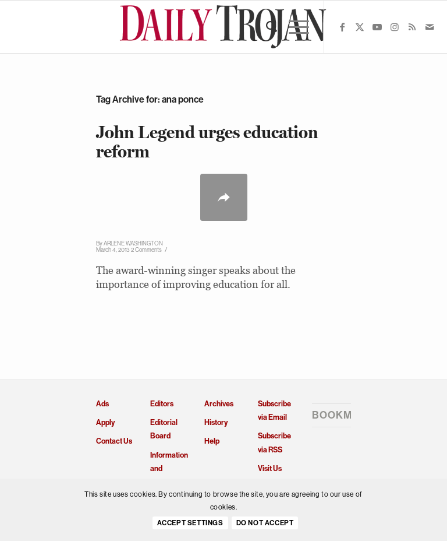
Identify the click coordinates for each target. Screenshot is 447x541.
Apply (105, 422)
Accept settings (190, 523)
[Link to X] (359, 27)
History (216, 422)
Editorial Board (164, 429)
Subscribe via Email (274, 410)
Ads (102, 403)
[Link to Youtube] (377, 27)
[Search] (265, 27)
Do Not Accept (265, 523)
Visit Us (270, 468)
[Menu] (293, 27)
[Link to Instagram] (394, 27)
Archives (218, 403)
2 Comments (146, 250)
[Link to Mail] (429, 27)
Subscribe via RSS (274, 442)
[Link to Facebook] (342, 27)
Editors (161, 403)
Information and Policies (169, 469)
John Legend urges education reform (207, 141)
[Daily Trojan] (223, 27)
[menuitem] (265, 27)
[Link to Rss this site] (412, 27)
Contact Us (114, 441)
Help (211, 441)
